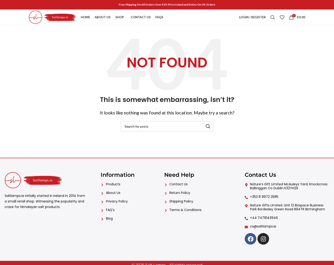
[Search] (272, 19)
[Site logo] (57, 18)
